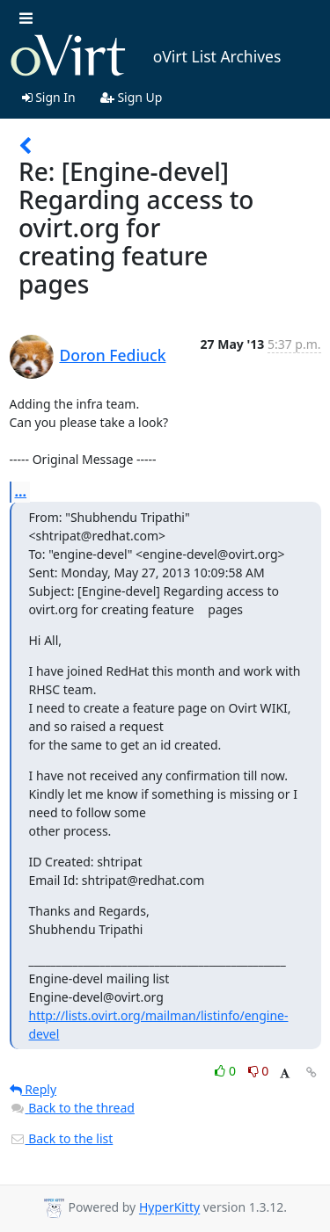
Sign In (49, 97)
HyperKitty (169, 1207)
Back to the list (62, 1138)
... (21, 491)
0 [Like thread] (226, 1070)
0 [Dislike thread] (258, 1070)
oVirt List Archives (146, 56)
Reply (33, 1089)
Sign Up (131, 97)
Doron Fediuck (113, 355)
